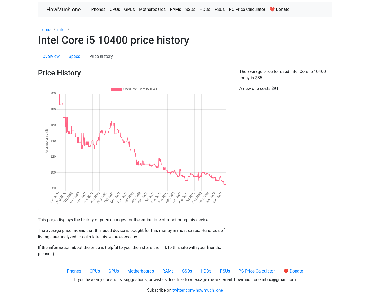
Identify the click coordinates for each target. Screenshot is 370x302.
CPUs (115, 9)
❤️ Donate (279, 9)
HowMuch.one (64, 9)
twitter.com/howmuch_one (198, 290)
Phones (98, 9)
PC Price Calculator (247, 9)
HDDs (205, 9)
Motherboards (152, 9)
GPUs (129, 9)
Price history (101, 56)
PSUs (220, 9)
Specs (74, 56)
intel (61, 29)
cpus (46, 29)
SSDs (190, 9)
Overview (51, 56)
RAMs (175, 9)
